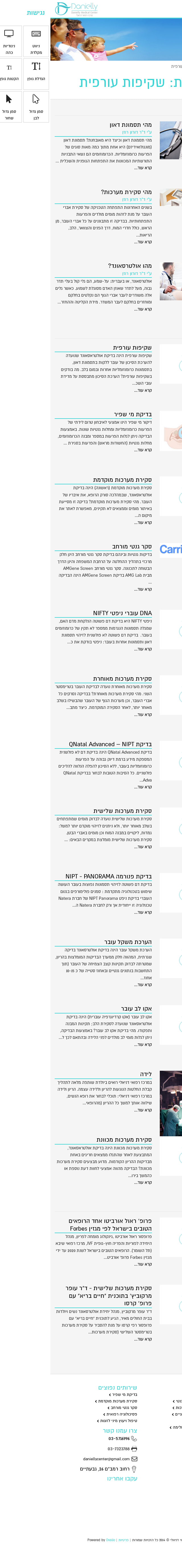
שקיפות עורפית (82, 347)
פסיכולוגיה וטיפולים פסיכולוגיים (149, 1414)
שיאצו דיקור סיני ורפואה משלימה (148, 1427)
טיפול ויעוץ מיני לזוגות (66, 1420)
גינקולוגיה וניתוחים (161, 1394)
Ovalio (60, 1540)
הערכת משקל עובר (77, 942)
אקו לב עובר (86, 1008)
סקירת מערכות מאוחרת (72, 678)
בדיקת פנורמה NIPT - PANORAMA (58, 876)
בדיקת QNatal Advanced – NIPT (60, 744)
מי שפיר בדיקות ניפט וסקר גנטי (150, 1401)
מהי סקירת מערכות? (76, 192)
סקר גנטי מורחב (81, 546)
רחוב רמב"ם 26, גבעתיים (58, 1469)
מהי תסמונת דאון (80, 125)
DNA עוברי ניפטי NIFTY (72, 613)
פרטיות (73, 1540)
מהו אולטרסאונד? (79, 266)
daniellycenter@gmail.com (60, 1459)
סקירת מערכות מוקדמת (72, 480)
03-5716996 (72, 1438)
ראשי (173, 66)
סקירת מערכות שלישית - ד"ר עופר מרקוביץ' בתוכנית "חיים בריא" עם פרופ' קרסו (58, 1296)
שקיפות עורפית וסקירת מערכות (150, 1407)
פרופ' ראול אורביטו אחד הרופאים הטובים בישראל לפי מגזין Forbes (59, 1224)
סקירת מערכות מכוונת (73, 1139)
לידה (95, 1074)
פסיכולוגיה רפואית (70, 1414)
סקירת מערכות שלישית (72, 811)
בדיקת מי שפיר (82, 414)
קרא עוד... (92, 167)
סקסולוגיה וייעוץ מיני (159, 1420)
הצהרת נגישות (163, 1510)
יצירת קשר (142, 8)
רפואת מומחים (164, 1433)
